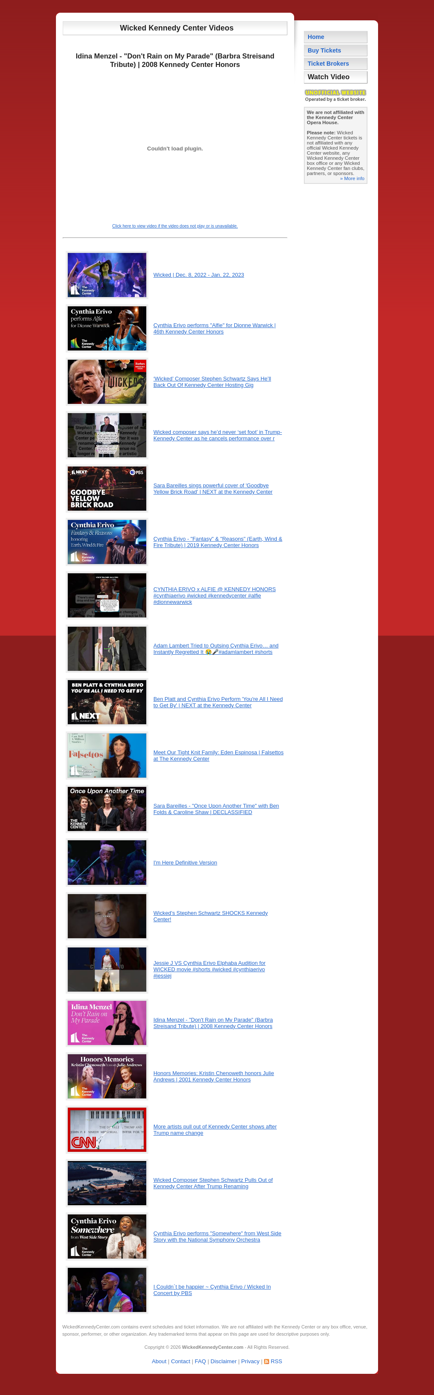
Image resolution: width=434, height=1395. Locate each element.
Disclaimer (224, 1361)
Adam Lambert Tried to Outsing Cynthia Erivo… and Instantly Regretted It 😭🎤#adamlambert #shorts (215, 648)
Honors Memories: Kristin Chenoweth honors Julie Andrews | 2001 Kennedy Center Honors (213, 1076)
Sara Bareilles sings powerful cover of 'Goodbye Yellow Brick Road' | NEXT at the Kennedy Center (213, 488)
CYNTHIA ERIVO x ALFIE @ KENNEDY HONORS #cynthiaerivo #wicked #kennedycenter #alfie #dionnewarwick (214, 595)
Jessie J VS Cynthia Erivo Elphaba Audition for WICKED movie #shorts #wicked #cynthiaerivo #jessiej (209, 969)
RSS (276, 1361)
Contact (180, 1361)
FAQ (200, 1361)
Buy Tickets (324, 50)
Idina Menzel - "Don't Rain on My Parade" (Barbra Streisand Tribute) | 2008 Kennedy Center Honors (213, 1023)
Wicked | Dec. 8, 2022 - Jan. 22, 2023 (198, 275)
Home (316, 36)
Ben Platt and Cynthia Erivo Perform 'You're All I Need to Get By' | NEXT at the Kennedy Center (218, 702)
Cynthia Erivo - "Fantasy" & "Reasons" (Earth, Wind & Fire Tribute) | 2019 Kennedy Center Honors (217, 542)
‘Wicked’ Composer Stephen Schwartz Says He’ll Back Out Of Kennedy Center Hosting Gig (212, 381)
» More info (352, 178)
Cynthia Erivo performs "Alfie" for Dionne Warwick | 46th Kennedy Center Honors (214, 328)
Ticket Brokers (328, 63)
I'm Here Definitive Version (185, 862)
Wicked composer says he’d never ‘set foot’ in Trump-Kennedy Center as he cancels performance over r (217, 435)
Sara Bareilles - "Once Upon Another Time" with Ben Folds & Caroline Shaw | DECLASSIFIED (216, 809)
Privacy (250, 1361)
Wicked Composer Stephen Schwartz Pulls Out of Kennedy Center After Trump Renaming (213, 1183)
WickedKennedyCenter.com (91, 1326)
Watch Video (329, 77)
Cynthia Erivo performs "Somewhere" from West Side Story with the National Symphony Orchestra (217, 1236)
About (159, 1361)
